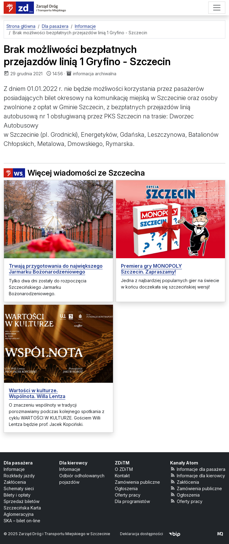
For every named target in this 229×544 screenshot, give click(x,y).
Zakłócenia (15, 482)
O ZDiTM (124, 469)
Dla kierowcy (73, 462)
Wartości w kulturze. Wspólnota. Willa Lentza (37, 393)
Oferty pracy (127, 494)
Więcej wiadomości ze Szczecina (74, 172)
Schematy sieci (19, 488)
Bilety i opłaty (17, 494)
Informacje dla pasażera (197, 469)
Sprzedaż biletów (21, 501)
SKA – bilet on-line (22, 520)
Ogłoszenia (126, 488)
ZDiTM (122, 462)
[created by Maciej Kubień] (220, 533)
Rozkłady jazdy (19, 475)
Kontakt (122, 475)
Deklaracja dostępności (141, 533)
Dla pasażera (18, 462)
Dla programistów (132, 501)
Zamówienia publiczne (137, 482)
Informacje (14, 469)
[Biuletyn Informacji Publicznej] (174, 533)
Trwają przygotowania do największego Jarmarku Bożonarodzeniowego (56, 269)
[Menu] (216, 8)
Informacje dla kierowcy (197, 475)
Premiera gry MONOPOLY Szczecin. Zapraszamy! (151, 269)
